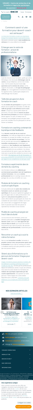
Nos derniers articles (16, 291)
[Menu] (30, 17)
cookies (17, 389)
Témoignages (28, 12)
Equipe (22, 12)
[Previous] (2, 312)
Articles (5, 21)
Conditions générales (15, 375)
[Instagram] (15, 12)
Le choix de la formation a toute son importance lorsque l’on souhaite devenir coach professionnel (15, 37)
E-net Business (13, 379)
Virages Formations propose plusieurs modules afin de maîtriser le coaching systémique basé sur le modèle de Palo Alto (16, 264)
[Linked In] (17, 12)
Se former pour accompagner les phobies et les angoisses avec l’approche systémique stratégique (11, 313)
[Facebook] (11, 12)
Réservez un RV (21, 8)
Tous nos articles (15, 293)
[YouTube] (13, 12)
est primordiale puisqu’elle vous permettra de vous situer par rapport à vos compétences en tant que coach (16, 157)
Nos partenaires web (27, 375)
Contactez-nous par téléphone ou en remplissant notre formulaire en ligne (15, 279)
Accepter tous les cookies (23, 406)
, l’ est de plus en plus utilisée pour (11, 319)
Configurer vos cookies (24, 402)
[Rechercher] (19, 17)
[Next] (31, 312)
